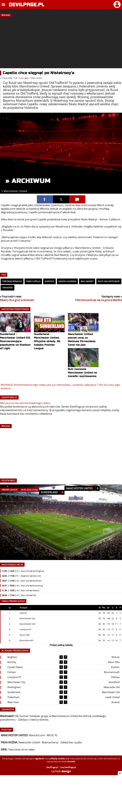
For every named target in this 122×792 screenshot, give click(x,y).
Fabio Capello (33, 281)
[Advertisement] (61, 41)
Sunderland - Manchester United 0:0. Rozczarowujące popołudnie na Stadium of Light (15, 335)
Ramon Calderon (67, 281)
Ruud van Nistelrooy (109, 281)
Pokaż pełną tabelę (61, 645)
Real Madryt (87, 281)
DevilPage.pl (77, 406)
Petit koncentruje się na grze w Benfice (98, 300)
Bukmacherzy (50, 742)
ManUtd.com (37, 735)
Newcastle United (29, 742)
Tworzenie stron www (21, 749)
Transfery (7, 287)
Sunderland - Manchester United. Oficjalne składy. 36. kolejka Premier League (49, 335)
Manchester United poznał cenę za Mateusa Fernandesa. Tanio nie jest (83, 333)
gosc (26, 78)
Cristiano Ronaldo (12, 281)
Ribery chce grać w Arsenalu (17, 300)
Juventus (49, 281)
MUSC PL (52, 735)
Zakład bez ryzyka (71, 742)
